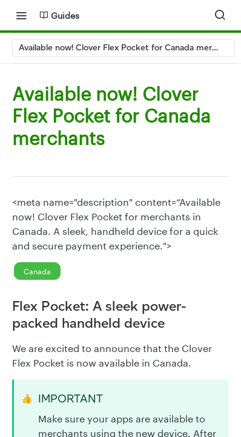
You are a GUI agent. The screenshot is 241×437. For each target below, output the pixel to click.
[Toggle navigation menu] (21, 15)
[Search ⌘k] (220, 15)
